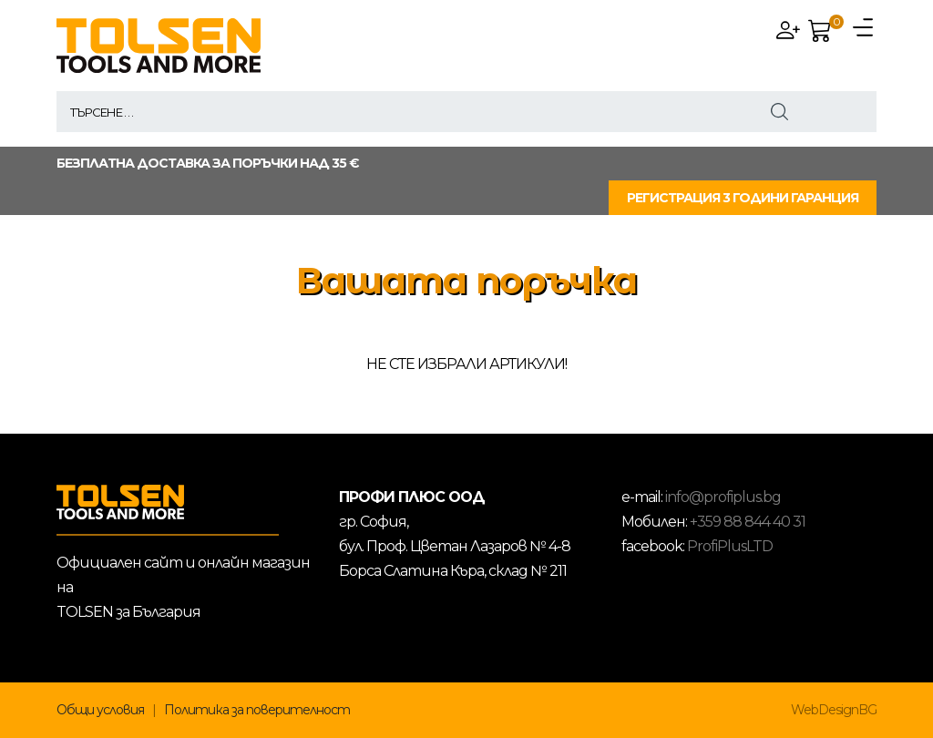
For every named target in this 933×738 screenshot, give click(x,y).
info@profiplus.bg (723, 497)
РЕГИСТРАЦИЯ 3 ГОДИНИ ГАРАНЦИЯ (742, 198)
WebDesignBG (834, 710)
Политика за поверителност (257, 710)
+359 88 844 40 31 (747, 521)
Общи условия (100, 710)
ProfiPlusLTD (730, 546)
